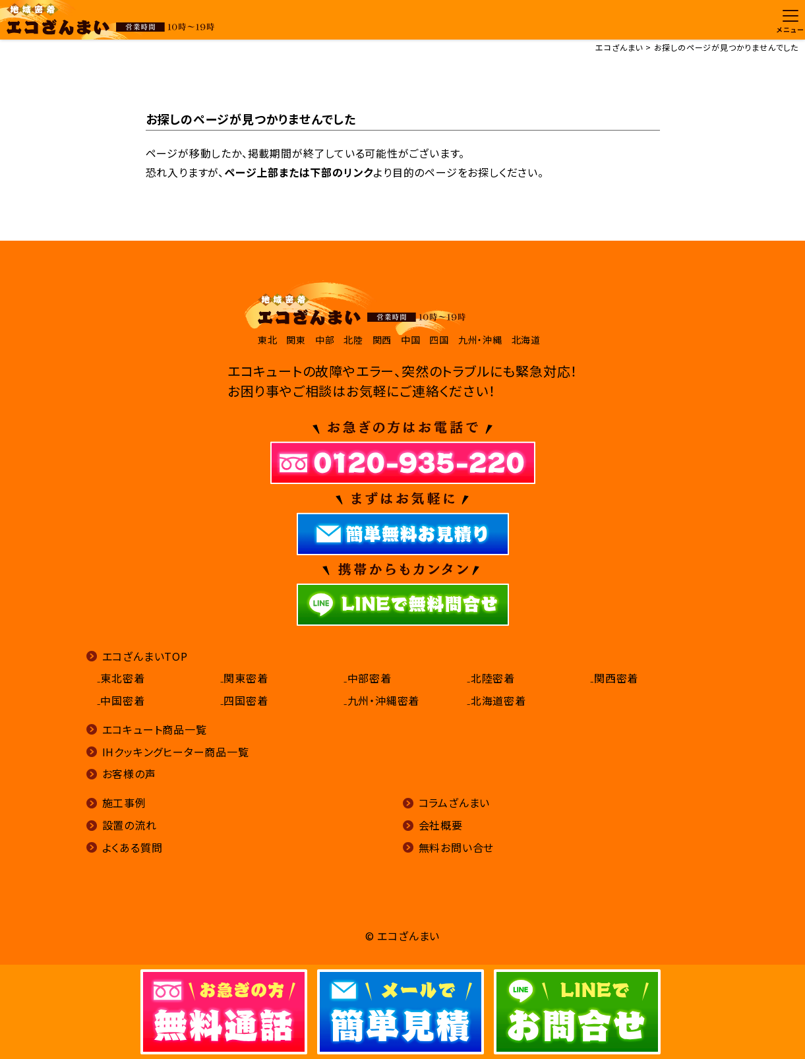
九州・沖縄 (480, 339)
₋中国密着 (121, 700)
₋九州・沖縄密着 (381, 700)
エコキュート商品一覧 (154, 729)
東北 (268, 339)
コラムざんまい (455, 802)
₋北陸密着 (491, 678)
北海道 (526, 339)
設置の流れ (129, 825)
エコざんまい (619, 47)
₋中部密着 (367, 678)
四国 (439, 339)
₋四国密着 (244, 700)
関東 (296, 339)
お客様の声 (129, 773)
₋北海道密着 (496, 700)
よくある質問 (132, 847)
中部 (325, 339)
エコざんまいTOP (145, 656)
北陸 (353, 339)
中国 (411, 339)
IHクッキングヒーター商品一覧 (175, 752)
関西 (382, 339)
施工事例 (124, 802)
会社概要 (441, 825)
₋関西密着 (614, 678)
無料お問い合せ (456, 847)
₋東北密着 (121, 678)
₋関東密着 (244, 678)
